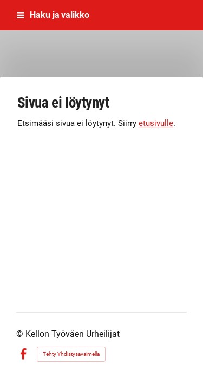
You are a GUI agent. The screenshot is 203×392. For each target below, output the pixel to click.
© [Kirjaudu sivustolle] (20, 334)
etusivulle (156, 123)
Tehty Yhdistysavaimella (71, 354)
